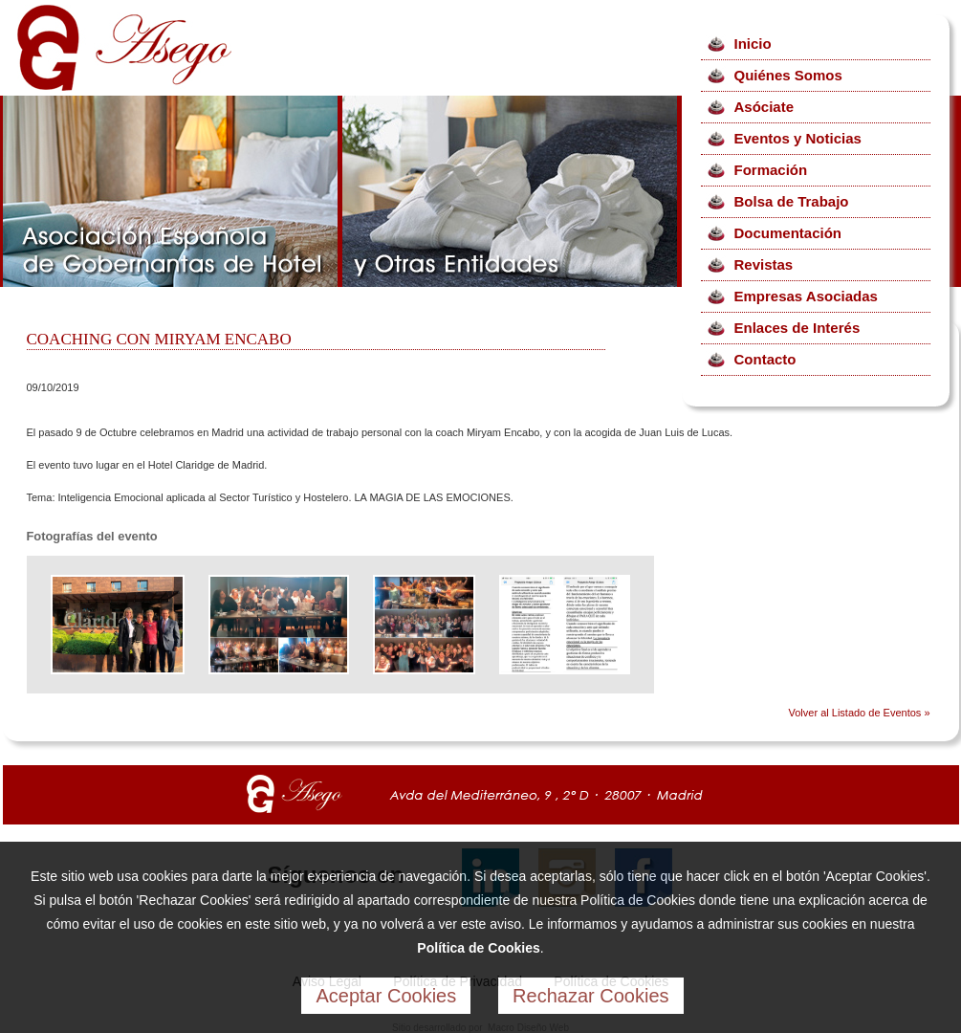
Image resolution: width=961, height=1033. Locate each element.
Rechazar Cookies (590, 995)
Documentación (788, 233)
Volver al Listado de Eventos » (859, 712)
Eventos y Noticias (798, 138)
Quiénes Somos (788, 75)
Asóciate (764, 107)
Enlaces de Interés (797, 327)
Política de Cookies (478, 948)
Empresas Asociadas (806, 296)
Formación (771, 170)
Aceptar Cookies (386, 995)
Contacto (765, 359)
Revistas (764, 264)
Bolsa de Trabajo (791, 201)
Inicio (753, 43)
